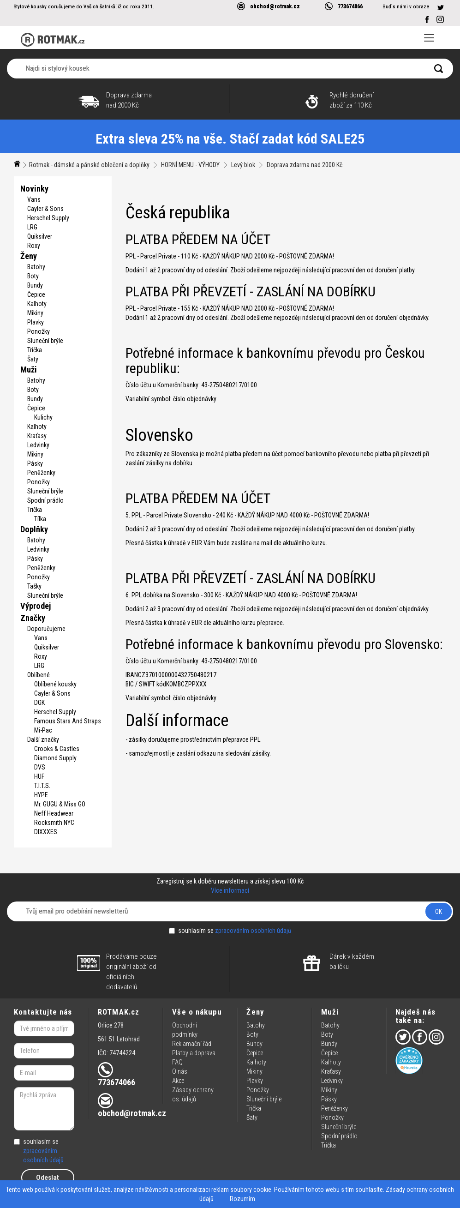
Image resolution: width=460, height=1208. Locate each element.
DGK (39, 702)
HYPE (41, 795)
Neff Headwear (53, 813)
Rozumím (242, 1198)
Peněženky (41, 472)
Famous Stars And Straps (67, 721)
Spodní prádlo (45, 500)
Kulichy (43, 417)
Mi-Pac (43, 730)
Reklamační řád (191, 1043)
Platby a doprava (193, 1053)
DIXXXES (45, 831)
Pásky (35, 463)
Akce (178, 1080)
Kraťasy (37, 435)
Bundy (35, 285)
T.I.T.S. (42, 785)
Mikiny (35, 313)
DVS (39, 767)
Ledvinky (38, 445)
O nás (179, 1071)
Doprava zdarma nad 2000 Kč (304, 164)
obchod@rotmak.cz (275, 6)
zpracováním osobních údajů (253, 930)
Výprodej (35, 606)
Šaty (32, 359)
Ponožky (38, 331)
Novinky (34, 188)
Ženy (28, 256)
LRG (32, 227)
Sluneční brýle (45, 340)
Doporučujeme (46, 628)
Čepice (36, 294)
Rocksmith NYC (54, 822)
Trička (34, 350)
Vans (34, 199)
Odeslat (47, 1177)
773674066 (350, 6)
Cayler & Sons (45, 208)
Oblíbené (38, 675)
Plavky (35, 322)
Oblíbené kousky (55, 684)
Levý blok (243, 164)
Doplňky (34, 529)
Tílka (40, 519)
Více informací (230, 890)
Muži (28, 369)
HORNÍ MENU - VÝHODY (190, 164)
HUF (39, 776)
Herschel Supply (48, 218)
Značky (32, 618)
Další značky (43, 739)
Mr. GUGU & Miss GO (59, 804)
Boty (33, 276)
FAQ (177, 1062)
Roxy (33, 245)
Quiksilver (39, 236)
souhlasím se (230, 930)
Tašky (34, 586)
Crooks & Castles (56, 748)
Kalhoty (37, 303)
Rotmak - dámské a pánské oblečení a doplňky (89, 164)
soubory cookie (250, 1189)
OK (438, 911)
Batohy (36, 266)
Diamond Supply (55, 758)
